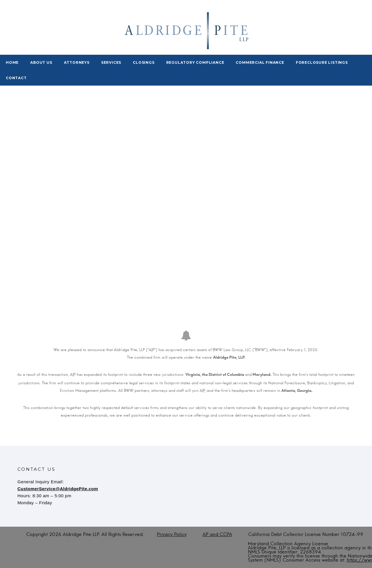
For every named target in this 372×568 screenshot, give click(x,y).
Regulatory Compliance (195, 62)
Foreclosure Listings (322, 62)
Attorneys (77, 62)
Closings (143, 62)
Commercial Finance (260, 62)
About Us (41, 62)
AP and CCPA (217, 534)
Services (111, 62)
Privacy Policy (172, 534)
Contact (16, 78)
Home (12, 62)
